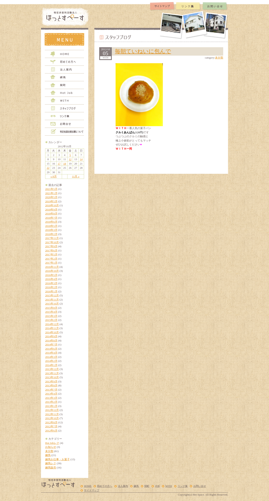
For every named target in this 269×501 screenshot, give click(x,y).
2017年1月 (51, 262)
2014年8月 (51, 340)
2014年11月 (52, 328)
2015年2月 (51, 320)
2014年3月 (51, 356)
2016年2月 (51, 287)
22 (48, 167)
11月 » (75, 176)
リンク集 (183, 486)
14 (81, 159)
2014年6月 (51, 348)
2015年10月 (52, 303)
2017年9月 (51, 246)
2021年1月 (51, 193)
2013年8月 (51, 385)
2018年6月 (51, 221)
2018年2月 (51, 234)
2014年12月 (52, 324)
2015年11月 (52, 299)
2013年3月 (51, 397)
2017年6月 (51, 250)
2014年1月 (51, 365)
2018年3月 (51, 230)
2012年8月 (51, 422)
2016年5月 (51, 275)
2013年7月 (51, 389)
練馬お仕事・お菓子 (57, 459)
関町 (146, 486)
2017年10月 (52, 242)
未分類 (49, 451)
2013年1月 (51, 406)
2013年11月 (52, 373)
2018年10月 (52, 205)
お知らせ (50, 447)
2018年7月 (51, 217)
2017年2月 (51, 258)
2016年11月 (52, 266)
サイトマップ (91, 490)
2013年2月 (51, 401)
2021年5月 (51, 189)
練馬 (48, 455)
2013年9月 (51, 381)
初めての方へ (104, 486)
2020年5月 (51, 197)
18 (64, 163)
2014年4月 (51, 352)
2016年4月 (51, 279)
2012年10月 (52, 418)
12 (70, 159)
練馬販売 (50, 467)
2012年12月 (52, 410)
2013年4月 (51, 393)
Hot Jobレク (52, 443)
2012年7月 (51, 426)
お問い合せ (199, 486)
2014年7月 (51, 344)
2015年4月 (51, 311)
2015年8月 (51, 307)
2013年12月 (52, 369)
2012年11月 (52, 414)
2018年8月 (51, 213)
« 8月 (53, 176)
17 (59, 163)
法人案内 (123, 486)
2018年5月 (51, 226)
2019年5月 (51, 201)
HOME (87, 486)
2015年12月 (52, 295)
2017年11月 (52, 238)
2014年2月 (51, 360)
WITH (168, 486)
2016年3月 (51, 283)
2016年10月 (52, 270)
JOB (157, 486)
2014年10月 (52, 332)
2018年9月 (51, 209)
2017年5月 (51, 254)
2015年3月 (51, 316)
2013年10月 (52, 377)
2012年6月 (51, 430)
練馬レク (50, 463)
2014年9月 (51, 336)
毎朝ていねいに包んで (143, 51)
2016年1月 (51, 291)
